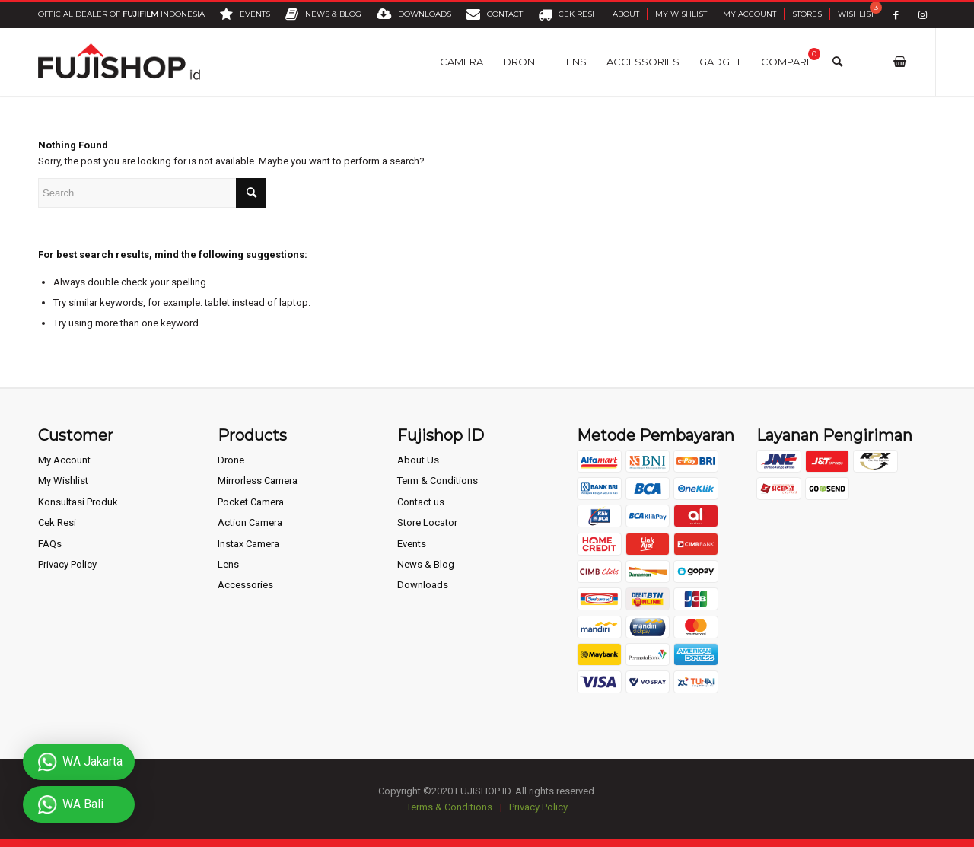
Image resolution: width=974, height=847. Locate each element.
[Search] (837, 61)
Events (411, 543)
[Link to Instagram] (922, 15)
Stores (807, 14)
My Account (749, 14)
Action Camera (250, 522)
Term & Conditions (437, 480)
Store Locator (427, 522)
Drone (231, 460)
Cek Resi (57, 522)
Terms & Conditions (449, 807)
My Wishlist (681, 14)
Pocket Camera (251, 502)
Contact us (420, 502)
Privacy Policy (67, 564)
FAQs (50, 543)
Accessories (245, 585)
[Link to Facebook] (896, 15)
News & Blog (425, 564)
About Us (418, 460)
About (626, 14)
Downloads (422, 585)
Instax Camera (248, 543)
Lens (228, 564)
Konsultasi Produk (78, 502)
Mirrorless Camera (258, 480)
